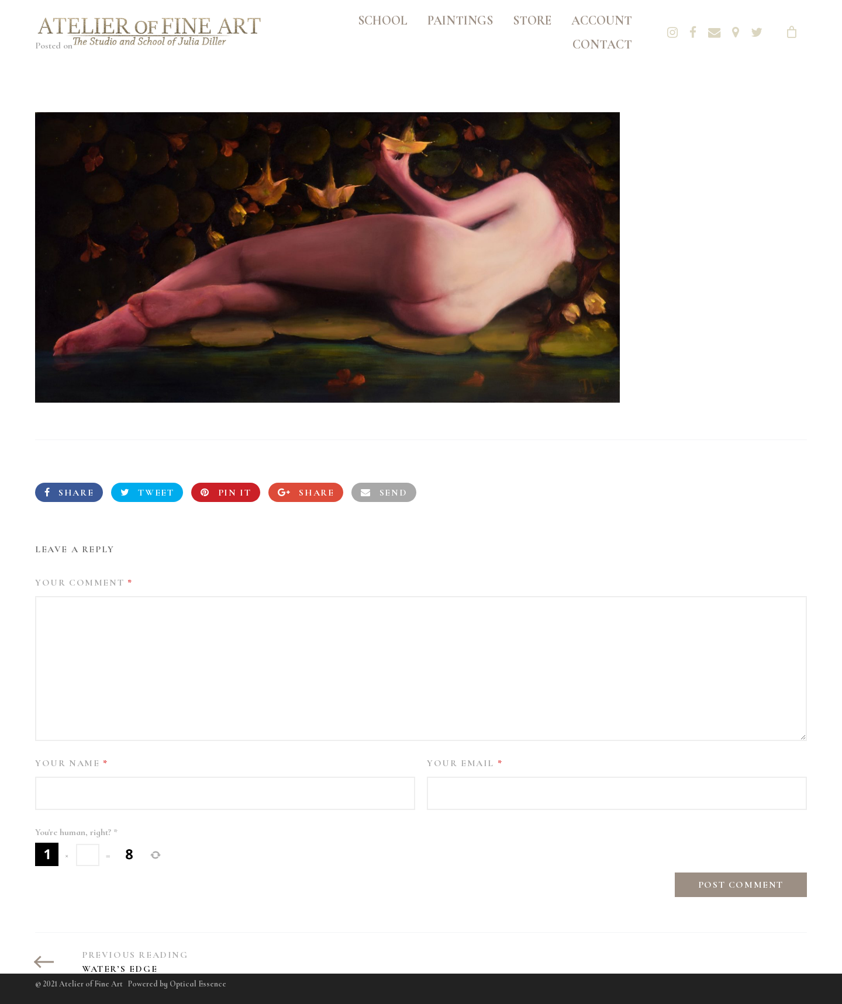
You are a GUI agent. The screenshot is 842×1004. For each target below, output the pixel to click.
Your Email (464, 763)
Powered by (177, 984)
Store (532, 20)
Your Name (71, 763)
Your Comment (83, 582)
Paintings (460, 20)
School (383, 20)
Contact (602, 44)
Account (601, 20)
